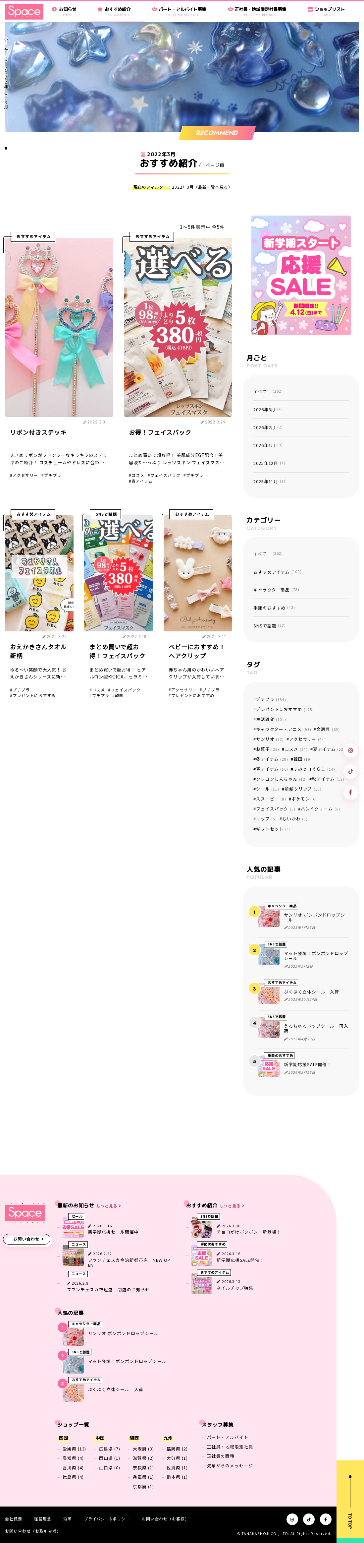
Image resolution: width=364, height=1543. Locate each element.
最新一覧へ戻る (213, 187)
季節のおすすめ (274, 608)
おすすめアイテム (34, 236)
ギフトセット (273, 829)
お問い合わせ (26, 1239)
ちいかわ (295, 818)
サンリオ (270, 739)
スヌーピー (271, 799)
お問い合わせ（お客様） (165, 1518)
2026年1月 (268, 445)
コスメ (137, 475)
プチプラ (52, 475)
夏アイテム (329, 749)
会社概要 (13, 1518)
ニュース (79, 1244)
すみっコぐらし (314, 769)
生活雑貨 (271, 719)
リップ (266, 818)
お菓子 (267, 749)
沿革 (67, 1518)
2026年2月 (268, 427)
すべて (268, 391)
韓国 (119, 695)
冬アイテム (272, 759)
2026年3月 (268, 409)
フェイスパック (165, 475)
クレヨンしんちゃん (281, 779)
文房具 (327, 729)
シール (267, 789)
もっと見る (108, 1206)
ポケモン (304, 799)
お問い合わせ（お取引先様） (33, 1531)
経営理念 (42, 1518)
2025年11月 (269, 481)
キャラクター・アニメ (283, 729)
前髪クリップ (303, 789)
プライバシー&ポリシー (107, 1518)
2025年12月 (269, 463)
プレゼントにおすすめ (34, 695)
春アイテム (142, 481)
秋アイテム (328, 779)
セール (77, 1216)
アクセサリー (25, 475)
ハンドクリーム (320, 808)
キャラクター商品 (276, 590)
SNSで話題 (106, 514)
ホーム (6, 44)
